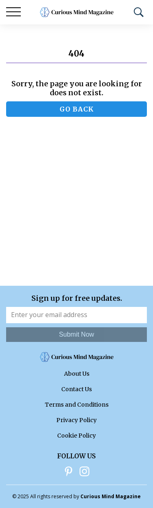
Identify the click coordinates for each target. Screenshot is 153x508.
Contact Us (76, 389)
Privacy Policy (76, 420)
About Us (76, 373)
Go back (77, 109)
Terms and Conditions (77, 404)
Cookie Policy (76, 435)
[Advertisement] (76, 205)
